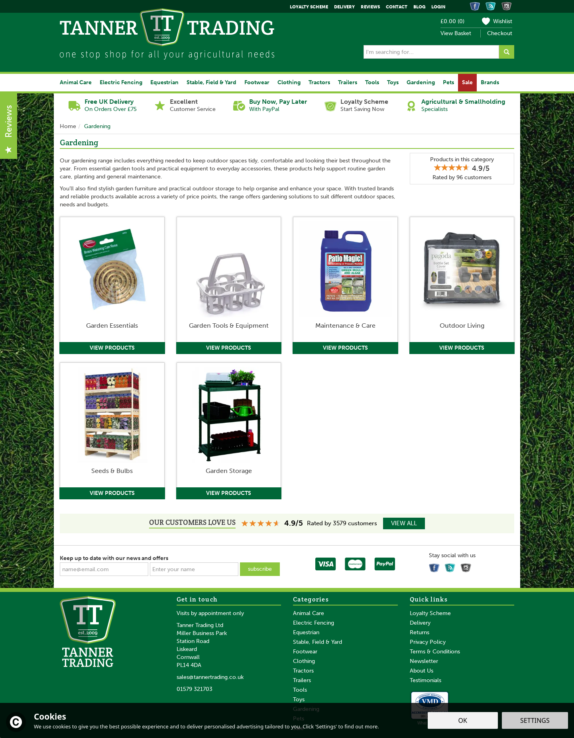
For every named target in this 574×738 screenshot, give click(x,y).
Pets (448, 82)
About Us (421, 670)
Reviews (370, 7)
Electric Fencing (313, 622)
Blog (419, 7)
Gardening (421, 82)
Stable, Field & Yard (317, 642)
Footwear (305, 651)
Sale (467, 82)
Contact (396, 7)
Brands (490, 82)
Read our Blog (451, 566)
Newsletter (424, 661)
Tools (300, 690)
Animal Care (308, 613)
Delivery (420, 622)
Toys (299, 699)
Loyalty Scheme (430, 613)
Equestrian (306, 632)
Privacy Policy (428, 642)
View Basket (455, 33)
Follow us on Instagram (467, 566)
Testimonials (425, 680)
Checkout (499, 33)
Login (438, 7)
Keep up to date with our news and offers (114, 558)
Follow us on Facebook (435, 566)
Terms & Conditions (435, 651)
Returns (419, 632)
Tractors (303, 670)
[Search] (431, 52)
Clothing (304, 661)
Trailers (302, 680)
